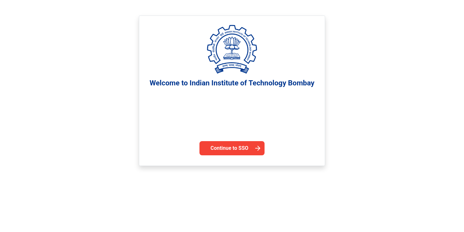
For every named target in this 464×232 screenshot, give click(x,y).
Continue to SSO (229, 148)
